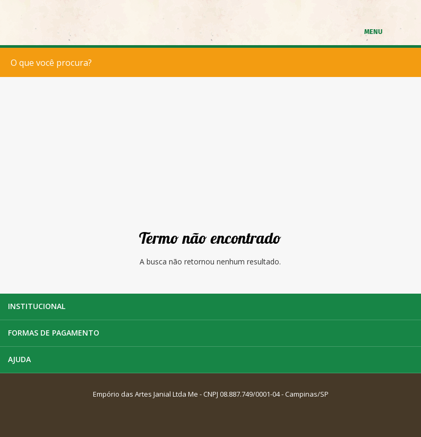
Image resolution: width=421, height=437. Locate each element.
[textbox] (213, 62)
